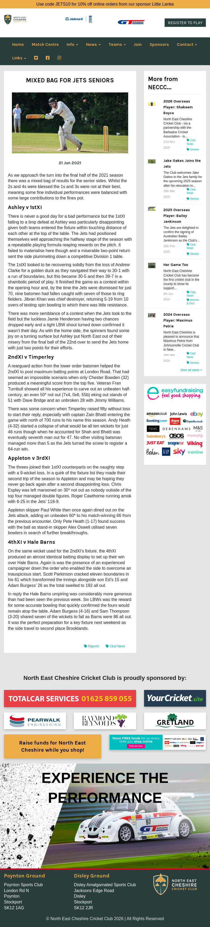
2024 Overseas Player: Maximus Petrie (178, 320)
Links (19, 57)
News (93, 44)
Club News (115, 646)
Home (18, 44)
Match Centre (45, 44)
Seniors (193, 149)
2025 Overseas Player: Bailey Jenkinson (176, 216)
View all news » (191, 370)
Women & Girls (193, 301)
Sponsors (159, 44)
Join (138, 44)
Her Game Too (175, 264)
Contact (187, 44)
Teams (117, 44)
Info (72, 44)
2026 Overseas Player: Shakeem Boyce (178, 107)
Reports (92, 646)
